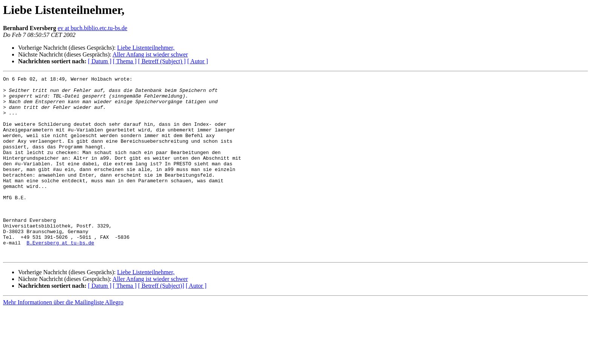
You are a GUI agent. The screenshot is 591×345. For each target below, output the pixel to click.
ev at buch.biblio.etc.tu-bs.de (92, 28)
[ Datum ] (99, 61)
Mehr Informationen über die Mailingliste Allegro (63, 338)
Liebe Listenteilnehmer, (146, 47)
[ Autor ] (197, 61)
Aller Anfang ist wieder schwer (150, 54)
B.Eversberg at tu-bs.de (60, 276)
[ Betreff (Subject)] (161, 322)
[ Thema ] (125, 61)
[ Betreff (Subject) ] (161, 61)
